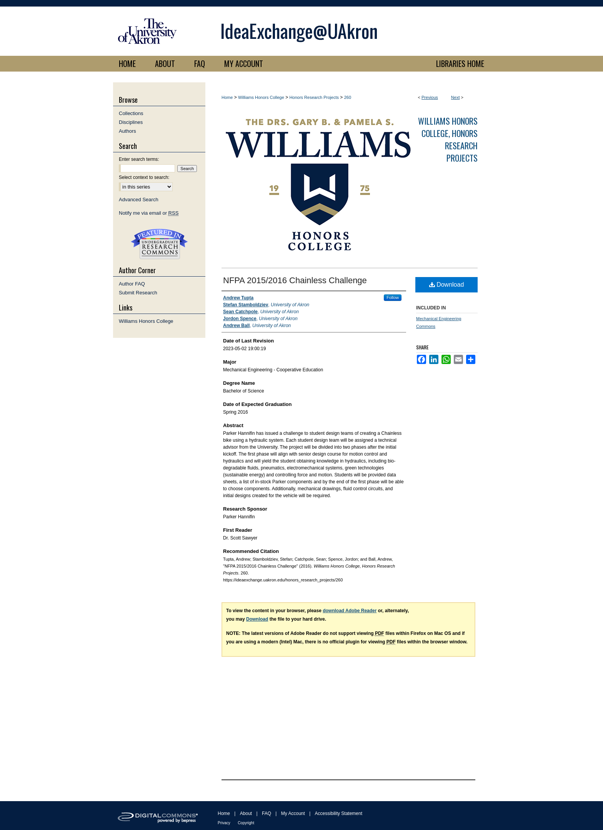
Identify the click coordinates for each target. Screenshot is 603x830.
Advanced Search (138, 199)
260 (347, 97)
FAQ (266, 813)
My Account (293, 813)
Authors (127, 131)
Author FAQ (132, 284)
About (246, 813)
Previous (429, 97)
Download (446, 284)
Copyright (246, 823)
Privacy (224, 823)
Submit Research (138, 293)
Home (227, 97)
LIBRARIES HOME (460, 63)
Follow (392, 297)
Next (455, 97)
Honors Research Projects (314, 97)
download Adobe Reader (349, 610)
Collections (131, 113)
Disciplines (131, 122)
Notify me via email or (148, 213)
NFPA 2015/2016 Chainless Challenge (295, 280)
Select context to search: (144, 177)
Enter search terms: (139, 159)
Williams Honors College (261, 97)
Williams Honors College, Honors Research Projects (448, 139)
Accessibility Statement (338, 813)
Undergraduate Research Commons (159, 244)
